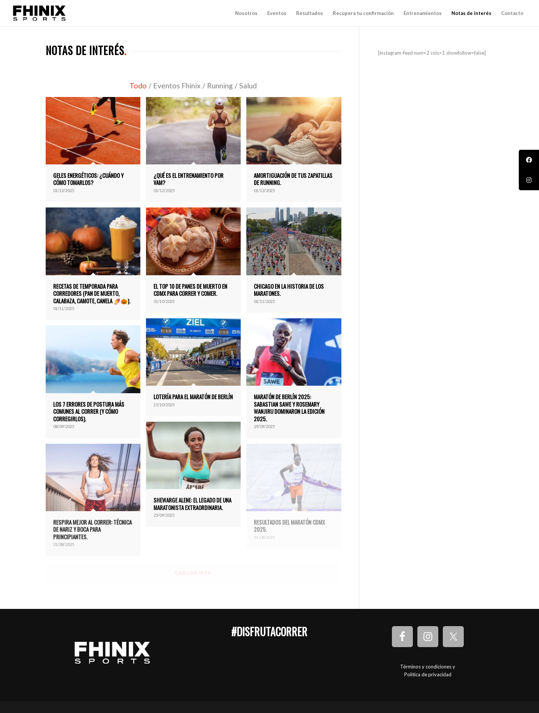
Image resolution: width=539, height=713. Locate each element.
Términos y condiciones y (427, 667)
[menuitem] (246, 13)
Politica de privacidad (427, 674)
